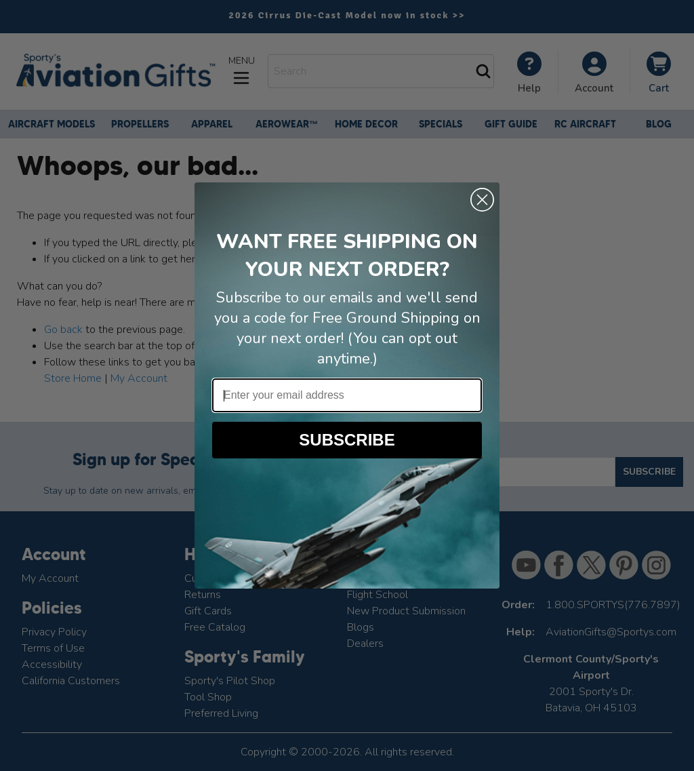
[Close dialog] (482, 200)
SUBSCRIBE (346, 440)
